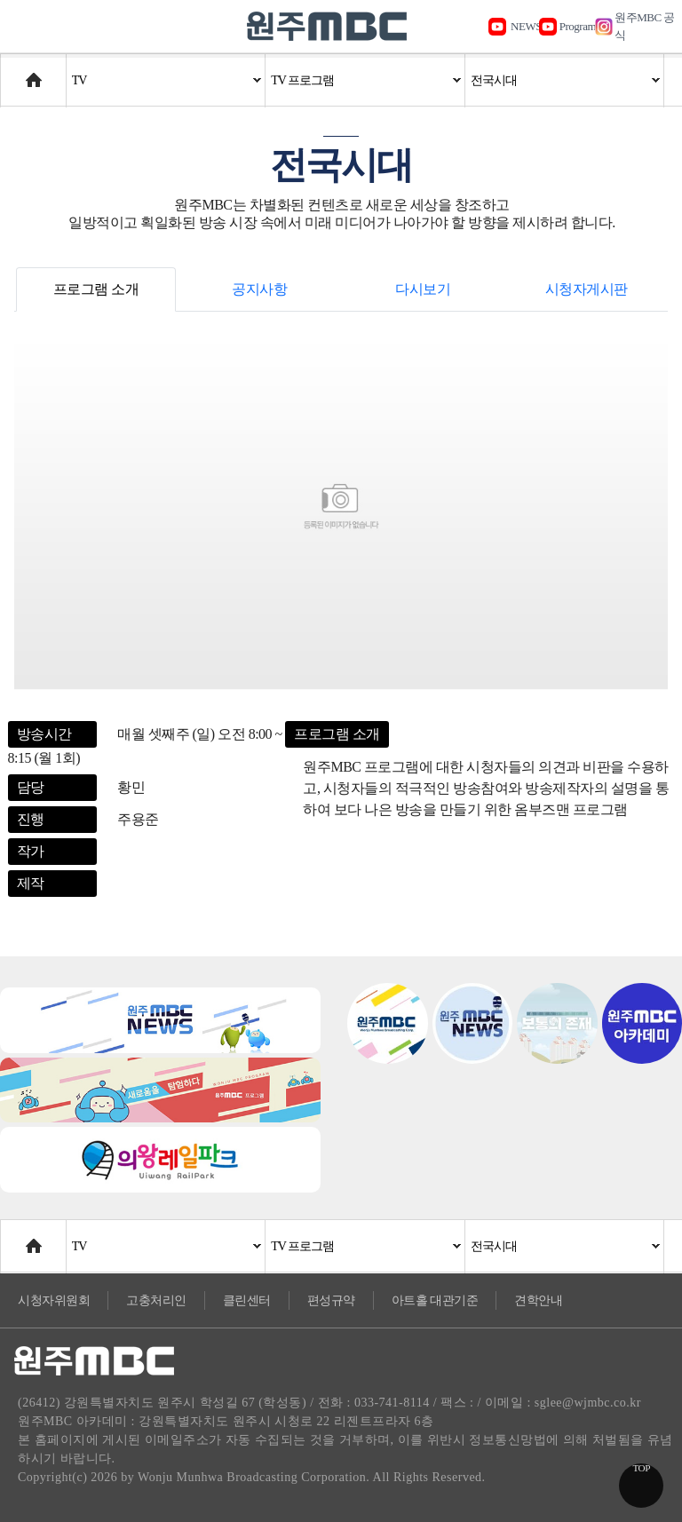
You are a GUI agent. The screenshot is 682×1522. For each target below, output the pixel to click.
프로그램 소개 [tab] (96, 289)
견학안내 (538, 1300)
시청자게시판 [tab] (586, 289)
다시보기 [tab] (422, 289)
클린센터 (247, 1300)
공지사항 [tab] (259, 289)
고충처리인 (156, 1300)
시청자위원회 (54, 1300)
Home (17, 71)
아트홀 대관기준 (435, 1300)
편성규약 (331, 1300)
